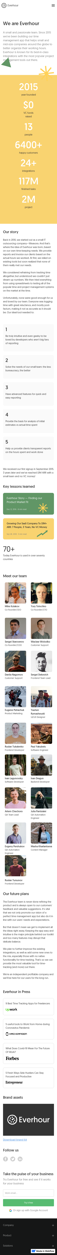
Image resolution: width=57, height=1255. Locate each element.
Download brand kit (15, 1140)
